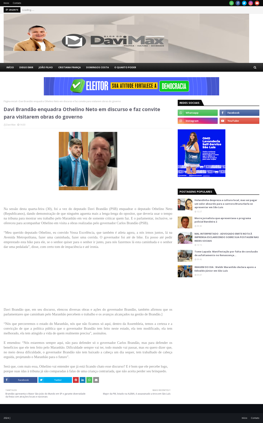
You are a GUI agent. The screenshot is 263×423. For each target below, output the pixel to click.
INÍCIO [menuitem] (10, 67)
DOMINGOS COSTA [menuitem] (97, 67)
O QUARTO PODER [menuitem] (125, 67)
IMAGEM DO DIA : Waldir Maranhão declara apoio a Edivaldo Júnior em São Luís (225, 268)
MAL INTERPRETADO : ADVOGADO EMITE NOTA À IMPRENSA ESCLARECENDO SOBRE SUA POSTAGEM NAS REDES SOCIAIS (227, 237)
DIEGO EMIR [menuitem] (26, 67)
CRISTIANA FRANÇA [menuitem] (69, 67)
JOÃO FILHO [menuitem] (46, 67)
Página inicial (10, 101)
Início (244, 418)
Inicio (6, 3)
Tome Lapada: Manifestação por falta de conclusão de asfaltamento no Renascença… (226, 253)
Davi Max (11, 124)
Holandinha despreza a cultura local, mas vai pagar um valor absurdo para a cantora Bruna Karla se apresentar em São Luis (226, 203)
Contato (17, 3)
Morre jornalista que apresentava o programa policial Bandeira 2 (223, 220)
